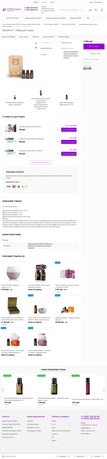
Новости (54, 440)
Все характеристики (67, 48)
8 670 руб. (13, 290)
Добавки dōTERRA (7, 427)
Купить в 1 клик (94, 53)
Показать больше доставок (40, 162)
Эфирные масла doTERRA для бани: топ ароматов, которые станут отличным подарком (40, 246)
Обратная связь (9, 456)
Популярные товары (33, 424)
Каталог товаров (12, 18)
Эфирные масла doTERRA (9, 421)
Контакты (54, 434)
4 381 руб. (67, 290)
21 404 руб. (13, 323)
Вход (91, 2)
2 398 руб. (53, 403)
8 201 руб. (87, 403)
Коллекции (30, 421)
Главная (35, 2)
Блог (53, 437)
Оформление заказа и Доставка (61, 430)
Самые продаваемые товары (53, 370)
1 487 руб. (19, 403)
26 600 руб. (67, 323)
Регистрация (98, 2)
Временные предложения (9, 434)
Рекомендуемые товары (34, 430)
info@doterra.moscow (89, 425)
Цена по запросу (40, 290)
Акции (52, 2)
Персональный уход (8, 437)
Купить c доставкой (69, 130)
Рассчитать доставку (91, 59)
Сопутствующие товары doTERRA (11, 430)
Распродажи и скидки (33, 427)
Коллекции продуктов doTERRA (11, 424)
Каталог (44, 2)
